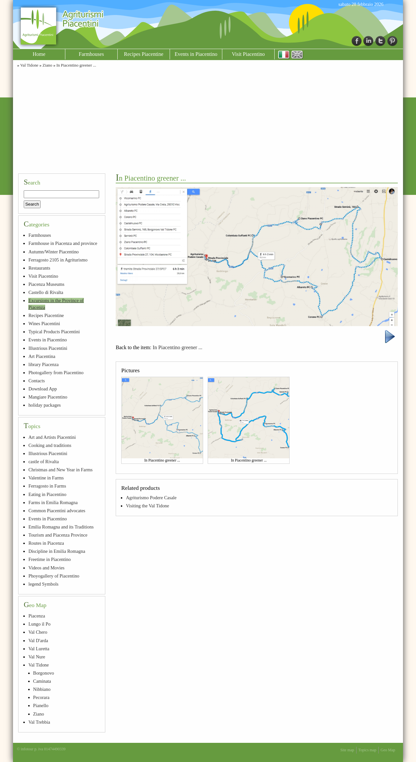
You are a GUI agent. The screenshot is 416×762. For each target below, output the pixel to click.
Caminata (42, 681)
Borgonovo (43, 673)
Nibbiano (42, 689)
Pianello (40, 705)
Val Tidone (29, 65)
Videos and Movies (46, 567)
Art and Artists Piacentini (52, 437)
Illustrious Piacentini (47, 348)
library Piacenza (43, 364)
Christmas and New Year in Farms (60, 469)
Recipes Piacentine (143, 54)
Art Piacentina (41, 356)
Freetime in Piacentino (49, 559)
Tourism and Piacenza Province (57, 535)
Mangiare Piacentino (47, 397)
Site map (347, 750)
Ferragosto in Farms (47, 486)
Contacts (36, 380)
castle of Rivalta (43, 461)
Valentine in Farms (46, 477)
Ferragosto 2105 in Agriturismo (57, 259)
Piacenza (36, 615)
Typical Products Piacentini (54, 331)
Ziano (47, 65)
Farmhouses (91, 54)
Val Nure (36, 656)
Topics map (367, 750)
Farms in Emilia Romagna (52, 502)
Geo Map (388, 750)
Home (38, 54)
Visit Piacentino (248, 54)
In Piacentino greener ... (76, 65)
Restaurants (39, 268)
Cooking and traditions (49, 445)
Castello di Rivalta (45, 292)
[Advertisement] (208, 119)
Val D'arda (38, 640)
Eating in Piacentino (47, 494)
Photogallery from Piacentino (55, 372)
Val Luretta (38, 648)
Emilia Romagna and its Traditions (61, 526)
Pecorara (41, 697)
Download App (42, 388)
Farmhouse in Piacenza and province (62, 243)
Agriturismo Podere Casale (151, 497)
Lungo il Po (39, 624)
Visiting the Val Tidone (147, 505)
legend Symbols (43, 584)
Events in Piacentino (196, 54)
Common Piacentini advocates (56, 510)
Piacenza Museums (46, 284)
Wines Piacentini (44, 323)
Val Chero (37, 632)
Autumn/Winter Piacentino (53, 251)
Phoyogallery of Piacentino (53, 575)
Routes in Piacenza (46, 543)
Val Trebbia (39, 722)
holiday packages (44, 405)
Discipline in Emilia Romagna (56, 551)
